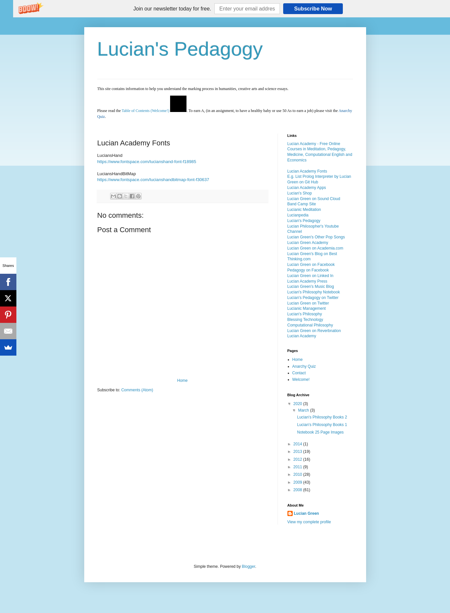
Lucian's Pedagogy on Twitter (313, 297)
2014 (298, 444)
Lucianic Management (306, 308)
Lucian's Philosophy (304, 314)
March (304, 410)
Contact (299, 373)
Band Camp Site (301, 204)
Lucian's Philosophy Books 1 (322, 424)
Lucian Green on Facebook (311, 264)
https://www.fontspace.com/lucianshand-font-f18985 (146, 161)
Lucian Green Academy (307, 242)
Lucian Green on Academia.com (315, 248)
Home (182, 380)
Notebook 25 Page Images (320, 432)
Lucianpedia (298, 215)
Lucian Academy (301, 336)
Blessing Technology (305, 319)
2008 (298, 490)
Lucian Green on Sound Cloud (313, 198)
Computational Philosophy (310, 325)
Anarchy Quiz (304, 366)
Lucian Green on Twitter (308, 303)
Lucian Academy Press (307, 281)
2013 (298, 451)
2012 (298, 459)
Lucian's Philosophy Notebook (313, 292)
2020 (298, 403)
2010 (298, 474)
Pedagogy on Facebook (308, 270)
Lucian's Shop (299, 193)
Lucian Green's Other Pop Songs (316, 237)
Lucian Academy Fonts (307, 171)
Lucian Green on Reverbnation (314, 330)
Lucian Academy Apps (306, 187)
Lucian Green (306, 513)
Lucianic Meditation (304, 209)
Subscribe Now (313, 8)
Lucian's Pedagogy (180, 49)
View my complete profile (309, 522)
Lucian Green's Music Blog (310, 286)
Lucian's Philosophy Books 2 (322, 417)
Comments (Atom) (137, 390)
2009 (298, 482)
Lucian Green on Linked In (310, 275)
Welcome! (301, 379)
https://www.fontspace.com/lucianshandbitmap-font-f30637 (153, 179)
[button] (172, 9)
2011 (298, 467)
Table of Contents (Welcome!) (145, 110)
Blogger (248, 566)
